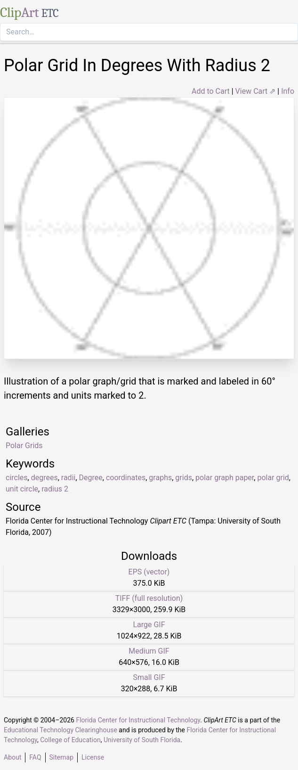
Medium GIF (149, 651)
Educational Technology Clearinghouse (60, 730)
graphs (160, 477)
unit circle (22, 488)
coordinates (125, 477)
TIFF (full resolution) (149, 598)
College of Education (70, 740)
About (12, 757)
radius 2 (54, 488)
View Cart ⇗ (255, 91)
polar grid (273, 477)
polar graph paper (224, 477)
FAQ (35, 757)
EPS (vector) (149, 571)
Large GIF (149, 624)
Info (287, 91)
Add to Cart (211, 91)
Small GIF (149, 677)
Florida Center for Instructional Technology (138, 720)
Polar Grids (24, 445)
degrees (44, 477)
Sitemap (61, 757)
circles (17, 477)
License (92, 757)
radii (68, 477)
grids (183, 477)
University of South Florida (142, 740)
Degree (91, 477)
